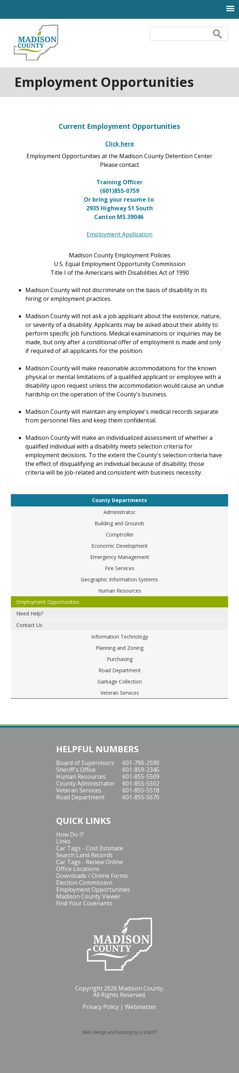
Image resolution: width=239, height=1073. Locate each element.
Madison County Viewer (88, 896)
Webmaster (140, 1007)
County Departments (119, 500)
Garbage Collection (119, 681)
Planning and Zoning (119, 647)
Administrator (119, 512)
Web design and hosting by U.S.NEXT (119, 1032)
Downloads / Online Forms (92, 876)
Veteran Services (119, 692)
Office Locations (78, 869)
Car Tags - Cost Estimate (89, 848)
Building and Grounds (119, 523)
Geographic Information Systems (119, 579)
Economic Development (119, 545)
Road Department (119, 670)
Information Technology (119, 636)
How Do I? (70, 834)
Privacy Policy (101, 1007)
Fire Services (119, 568)
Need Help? (29, 613)
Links (63, 841)
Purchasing (120, 659)
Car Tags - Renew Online (89, 862)
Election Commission (84, 883)
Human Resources (119, 590)
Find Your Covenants (84, 903)
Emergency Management (119, 557)
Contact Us (29, 625)
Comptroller (120, 534)
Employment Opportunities (47, 601)
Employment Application (119, 234)
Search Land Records (84, 855)
